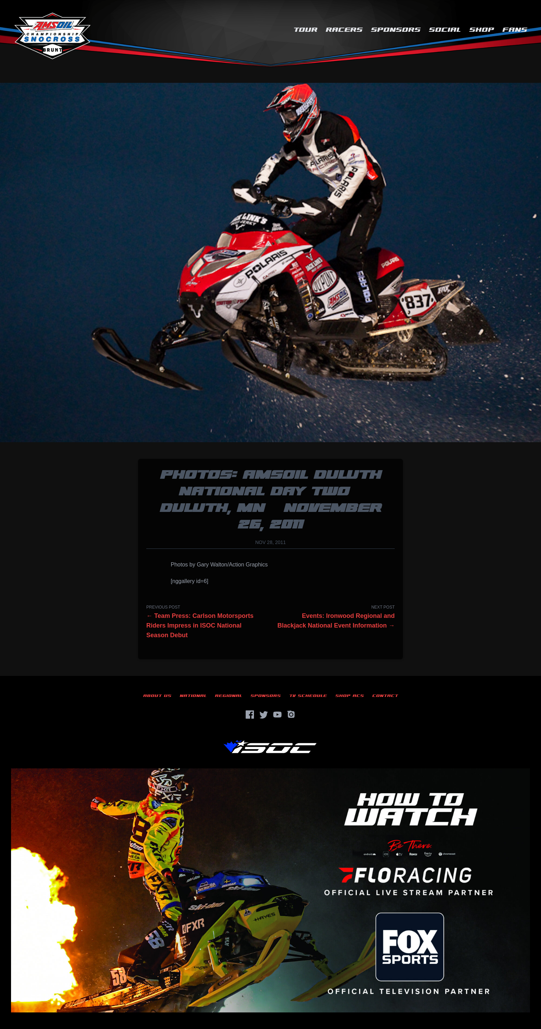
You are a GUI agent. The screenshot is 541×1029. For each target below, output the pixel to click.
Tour (305, 30)
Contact (385, 696)
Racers (344, 30)
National (193, 696)
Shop (481, 30)
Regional (228, 696)
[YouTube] (277, 714)
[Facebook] (250, 714)
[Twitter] (263, 714)
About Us (157, 696)
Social (445, 30)
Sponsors (396, 30)
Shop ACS (349, 696)
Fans (514, 30)
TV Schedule (308, 696)
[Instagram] (291, 714)
